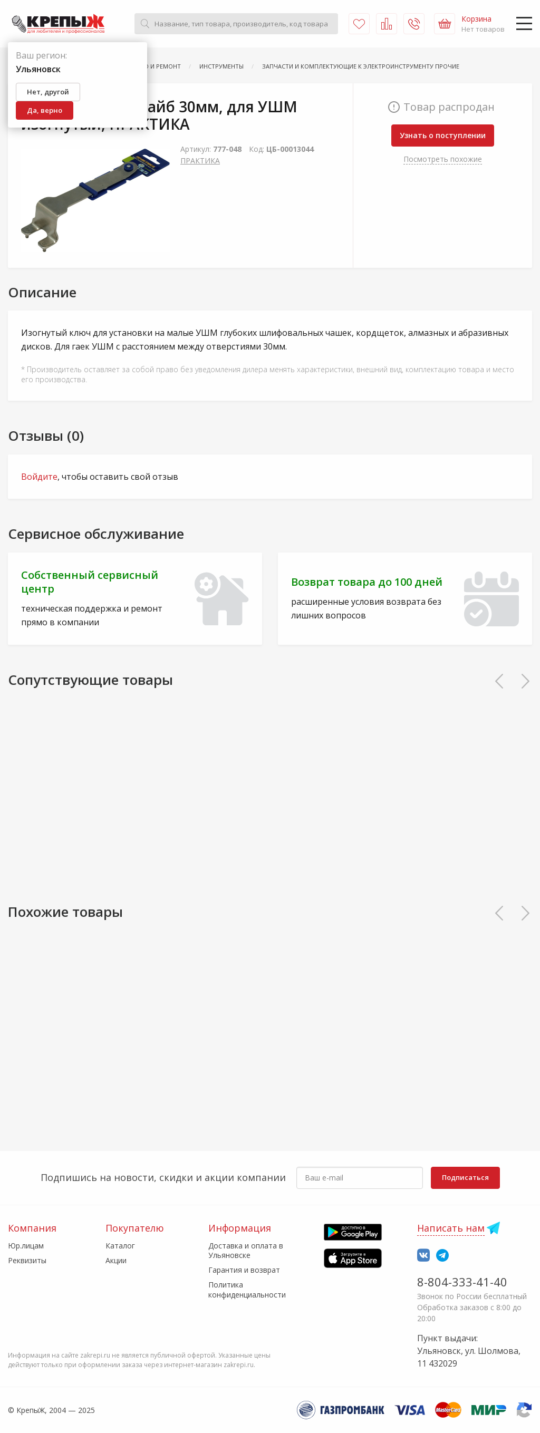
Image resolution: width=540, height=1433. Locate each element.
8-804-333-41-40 (462, 1282)
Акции (116, 1260)
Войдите (39, 476)
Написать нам (451, 1228)
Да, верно (44, 110)
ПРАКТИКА (200, 161)
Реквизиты (27, 1260)
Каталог (120, 1246)
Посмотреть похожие (442, 159)
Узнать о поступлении (443, 135)
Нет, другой (48, 91)
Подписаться (465, 1177)
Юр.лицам (26, 1246)
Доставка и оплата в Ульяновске (245, 1250)
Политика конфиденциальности (247, 1289)
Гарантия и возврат (244, 1270)
